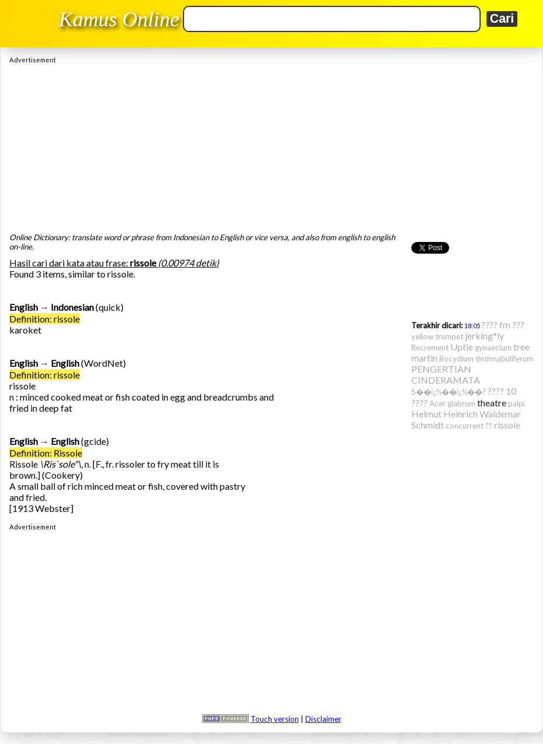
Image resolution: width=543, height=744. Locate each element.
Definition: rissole (44, 318)
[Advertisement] (271, 145)
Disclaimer (323, 719)
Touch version (275, 719)
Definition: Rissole (45, 452)
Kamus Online (119, 19)
